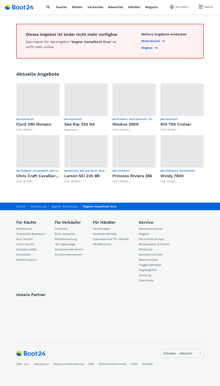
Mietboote (145, 249)
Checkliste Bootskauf (30, 233)
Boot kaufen (24, 239)
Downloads (146, 280)
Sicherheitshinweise (112, 364)
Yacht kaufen (25, 244)
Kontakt (147, 364)
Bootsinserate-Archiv (69, 249)
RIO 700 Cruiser (175, 124)
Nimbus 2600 (125, 124)
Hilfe (134, 364)
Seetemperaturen (151, 228)
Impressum (41, 364)
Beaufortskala (148, 259)
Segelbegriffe (148, 270)
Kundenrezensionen (68, 254)
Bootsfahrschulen (151, 254)
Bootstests (23, 254)
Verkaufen (95, 7)
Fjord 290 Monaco (33, 124)
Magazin (151, 7)
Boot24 (21, 206)
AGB (91, 364)
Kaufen (61, 7)
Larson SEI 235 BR (82, 175)
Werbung (145, 275)
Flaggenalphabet (150, 264)
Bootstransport (26, 259)
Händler (134, 7)
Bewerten (115, 7)
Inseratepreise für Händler (111, 239)
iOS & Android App (151, 239)
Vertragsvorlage (65, 244)
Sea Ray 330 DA (79, 124)
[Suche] (48, 7)
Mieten (77, 7)
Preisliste (61, 228)
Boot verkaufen (65, 233)
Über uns (22, 364)
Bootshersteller (26, 249)
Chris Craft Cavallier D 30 (41, 175)
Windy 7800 (172, 175)
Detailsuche (24, 228)
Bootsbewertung (66, 239)
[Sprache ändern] (182, 353)
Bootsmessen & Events (154, 244)
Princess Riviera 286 (132, 175)
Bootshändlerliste (105, 233)
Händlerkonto (102, 244)
